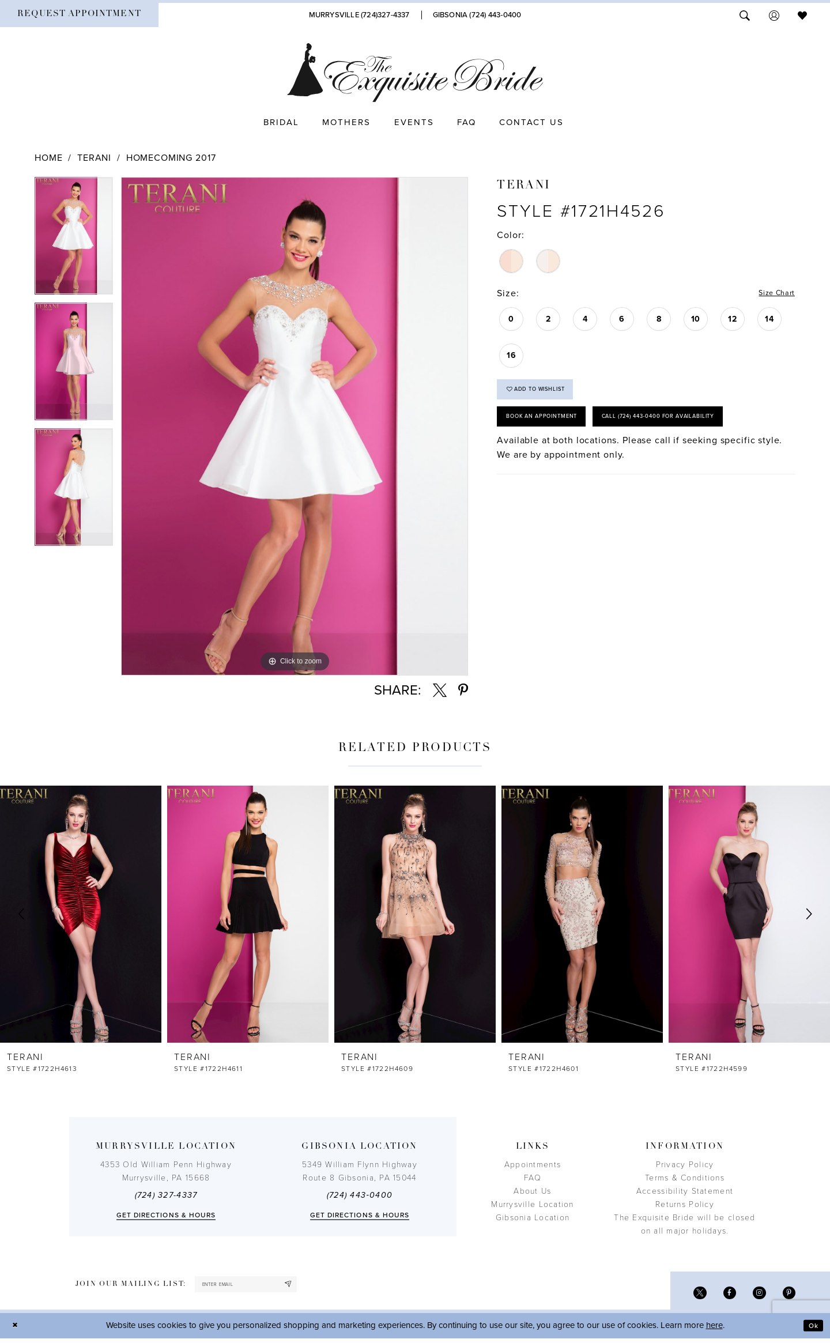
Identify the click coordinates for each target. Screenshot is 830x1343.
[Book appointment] (79, 15)
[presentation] (80, 914)
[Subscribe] (316, 1286)
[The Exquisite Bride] (415, 73)
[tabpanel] (74, 240)
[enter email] (261, 1286)
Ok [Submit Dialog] (811, 1330)
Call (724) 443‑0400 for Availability (581, 464)
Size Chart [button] (771, 294)
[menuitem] (79, 15)
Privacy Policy (685, 1165)
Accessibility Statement (684, 1191)
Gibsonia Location (533, 1218)
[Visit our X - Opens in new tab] (686, 1295)
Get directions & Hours (166, 1215)
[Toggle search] (744, 15)
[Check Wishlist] (802, 15)
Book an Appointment (554, 429)
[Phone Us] (359, 15)
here (714, 1330)
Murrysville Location (532, 1204)
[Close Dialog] (17, 1330)
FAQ (532, 1178)
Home (48, 158)
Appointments (532, 1165)
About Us (532, 1191)
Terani (94, 158)
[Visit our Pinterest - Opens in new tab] (787, 1295)
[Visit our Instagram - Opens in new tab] (753, 1295)
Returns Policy (684, 1204)
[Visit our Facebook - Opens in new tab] (720, 1295)
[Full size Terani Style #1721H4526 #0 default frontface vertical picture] (294, 426)
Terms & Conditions (685, 1178)
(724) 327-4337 (166, 1195)
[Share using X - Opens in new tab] (440, 690)
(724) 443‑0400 (360, 1195)
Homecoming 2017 (171, 158)
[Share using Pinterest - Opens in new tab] (463, 690)
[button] (774, 15)
